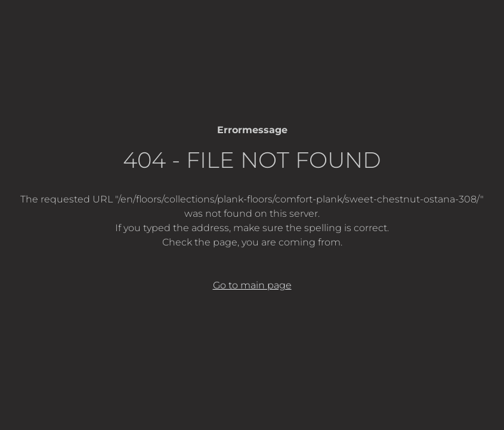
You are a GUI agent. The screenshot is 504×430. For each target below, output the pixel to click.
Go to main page (252, 285)
